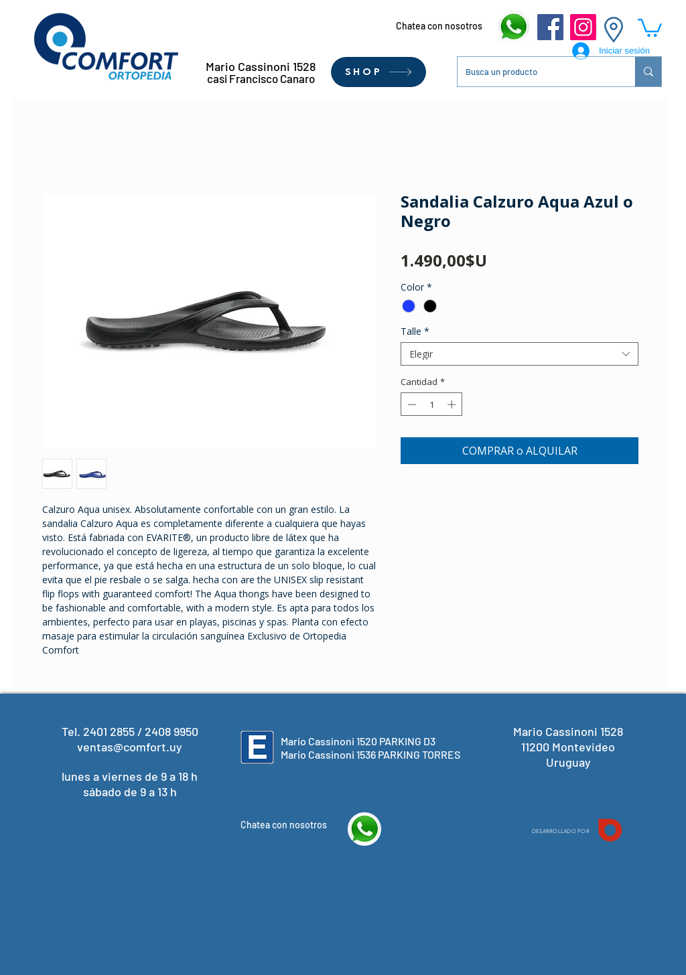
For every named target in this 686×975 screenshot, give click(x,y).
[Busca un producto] (536, 71)
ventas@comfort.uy (129, 746)
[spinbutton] (432, 404)
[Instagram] (583, 27)
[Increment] (453, 404)
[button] (650, 27)
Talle (415, 331)
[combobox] (519, 354)
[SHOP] (378, 72)
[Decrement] (411, 404)
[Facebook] (550, 27)
